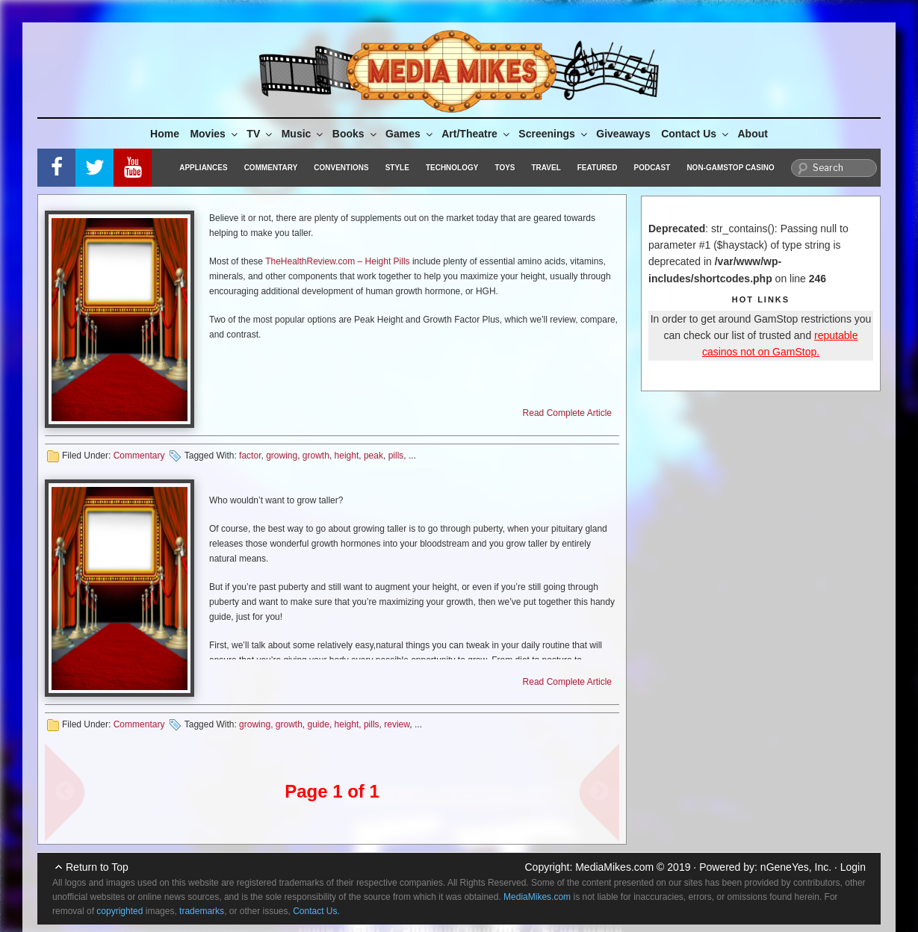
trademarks (201, 911)
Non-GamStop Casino (730, 168)
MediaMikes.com (614, 867)
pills (396, 455)
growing (281, 455)
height (347, 455)
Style (397, 168)
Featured (597, 168)
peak (373, 455)
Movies (214, 134)
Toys (504, 168)
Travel (546, 168)
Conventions (341, 168)
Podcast (651, 168)
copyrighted (119, 911)
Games (410, 134)
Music (304, 134)
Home (164, 134)
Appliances (203, 168)
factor (250, 455)
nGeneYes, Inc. (795, 867)
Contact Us (696, 134)
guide (318, 724)
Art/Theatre (476, 134)
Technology (452, 168)
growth (316, 455)
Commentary (271, 168)
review (396, 724)
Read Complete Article (567, 413)
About (753, 134)
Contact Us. (316, 911)
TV (260, 134)
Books (355, 134)
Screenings (553, 134)
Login (853, 867)
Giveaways (623, 134)
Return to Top (97, 867)
